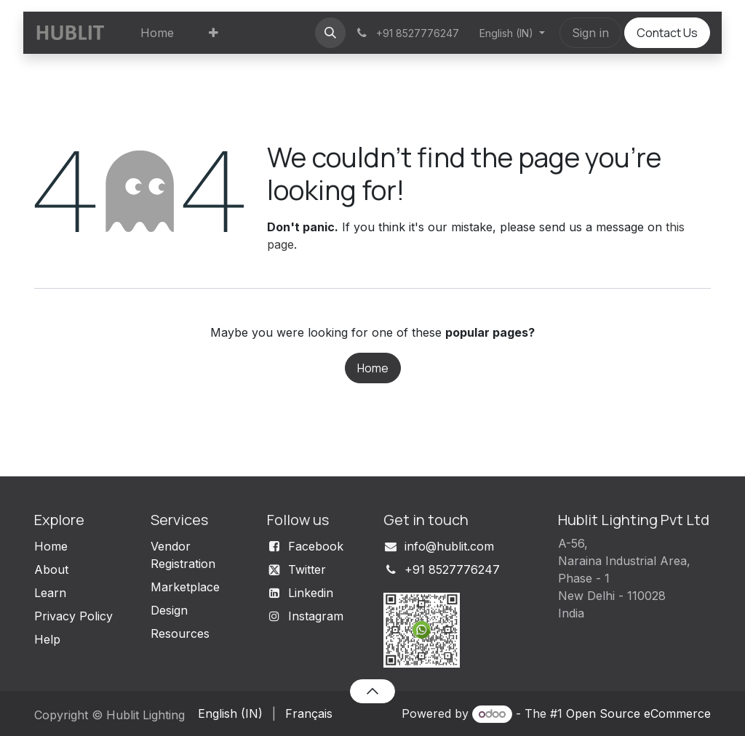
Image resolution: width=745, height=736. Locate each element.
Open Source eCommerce (638, 713)
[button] (330, 32)
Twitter (307, 569)
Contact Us (667, 33)
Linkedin (310, 592)
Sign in (590, 32)
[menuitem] (157, 32)
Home (373, 368)
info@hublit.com (449, 546)
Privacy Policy (73, 616)
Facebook (315, 546)
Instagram (315, 616)
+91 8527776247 (452, 569)
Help (47, 639)
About (51, 569)
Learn (50, 592)
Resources (180, 633)
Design (169, 610)
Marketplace (185, 587)
